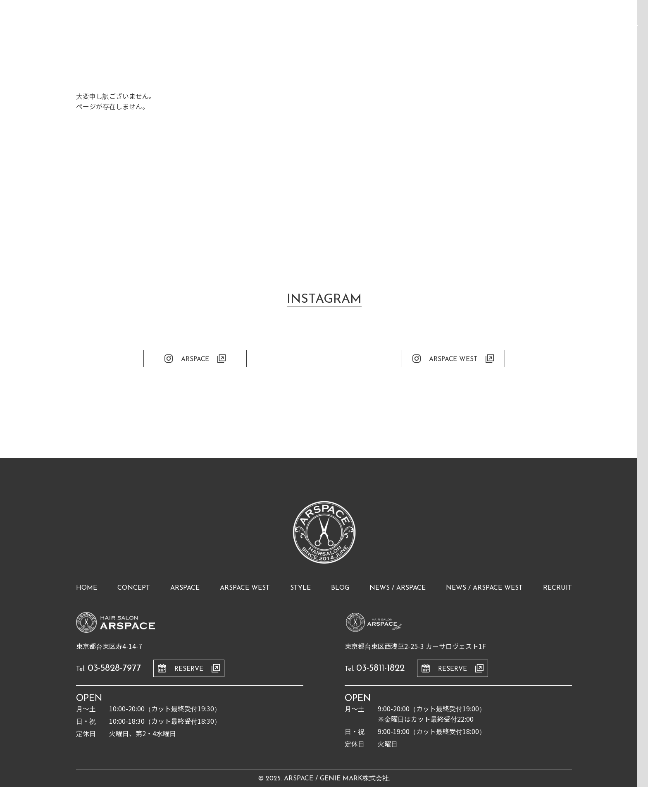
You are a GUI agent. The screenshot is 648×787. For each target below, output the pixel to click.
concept (133, 588)
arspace (185, 588)
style (300, 588)
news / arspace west (484, 588)
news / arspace (397, 588)
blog (340, 588)
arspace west (245, 588)
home (86, 588)
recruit (557, 588)
